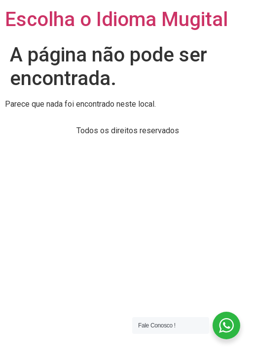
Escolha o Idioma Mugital (116, 19)
